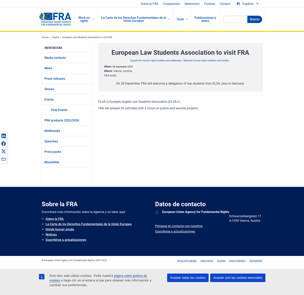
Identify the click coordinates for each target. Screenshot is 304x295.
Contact (225, 4)
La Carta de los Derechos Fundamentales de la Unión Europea (89, 224)
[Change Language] (248, 3)
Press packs (52, 152)
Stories (49, 89)
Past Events (59, 110)
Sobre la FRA (149, 4)
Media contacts (55, 58)
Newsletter (52, 162)
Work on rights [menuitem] (84, 19)
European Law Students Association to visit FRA (87, 37)
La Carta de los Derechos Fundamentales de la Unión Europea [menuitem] (133, 19)
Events (55, 37)
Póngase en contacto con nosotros (179, 226)
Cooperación (171, 4)
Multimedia (52, 131)
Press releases (54, 78)
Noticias (51, 234)
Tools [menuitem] (180, 19)
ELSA (172, 101)
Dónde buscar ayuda (60, 229)
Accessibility (256, 260)
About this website (187, 260)
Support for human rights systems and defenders (155, 60)
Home (45, 37)
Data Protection (237, 260)
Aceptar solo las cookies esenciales (237, 277)
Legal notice (206, 260)
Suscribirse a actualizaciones (66, 240)
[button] (3, 136)
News (48, 68)
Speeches (51, 141)
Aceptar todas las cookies (188, 277)
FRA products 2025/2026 (61, 120)
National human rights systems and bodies (206, 60)
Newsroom (192, 4)
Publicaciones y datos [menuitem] (205, 19)
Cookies (209, 4)
